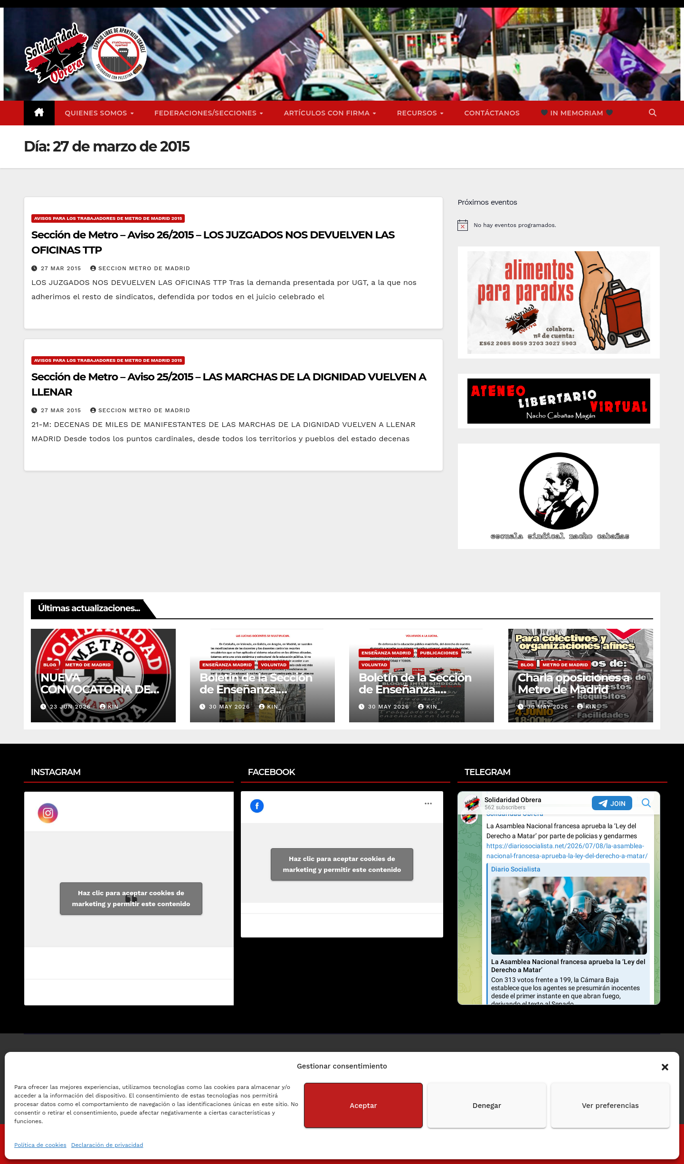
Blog (49, 664)
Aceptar (363, 1105)
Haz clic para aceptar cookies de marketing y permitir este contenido (131, 898)
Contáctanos (492, 113)
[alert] (558, 225)
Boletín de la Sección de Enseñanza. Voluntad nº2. (256, 689)
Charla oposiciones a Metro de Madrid (573, 683)
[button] (665, 1066)
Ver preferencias (610, 1105)
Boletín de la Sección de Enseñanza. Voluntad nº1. (415, 689)
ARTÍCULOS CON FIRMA (328, 113)
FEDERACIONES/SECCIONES (206, 113)
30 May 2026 (230, 706)
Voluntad (273, 664)
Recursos (418, 113)
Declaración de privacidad (107, 1145)
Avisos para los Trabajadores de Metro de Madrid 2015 (108, 218)
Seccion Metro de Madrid (140, 268)
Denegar (487, 1105)
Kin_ (111, 706)
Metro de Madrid (88, 664)
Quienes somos (97, 113)
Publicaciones (439, 652)
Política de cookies (40, 1145)
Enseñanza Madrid (227, 664)
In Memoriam (576, 113)
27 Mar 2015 (62, 268)
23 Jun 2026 (71, 706)
